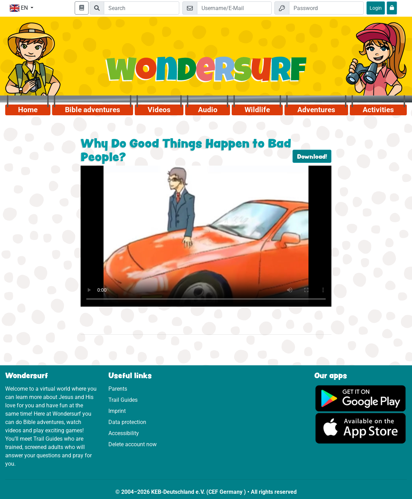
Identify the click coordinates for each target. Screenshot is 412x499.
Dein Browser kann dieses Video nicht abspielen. (206, 236)
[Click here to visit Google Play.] (360, 397)
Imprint (117, 411)
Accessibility (123, 433)
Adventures (316, 110)
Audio (207, 110)
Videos (159, 110)
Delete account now (132, 444)
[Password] (326, 8)
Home (28, 110)
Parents (117, 388)
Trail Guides (123, 400)
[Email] (234, 8)
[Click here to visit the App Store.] (360, 428)
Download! (312, 156)
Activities (378, 110)
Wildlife (257, 110)
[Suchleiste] (141, 8)
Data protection (127, 422)
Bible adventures (92, 110)
